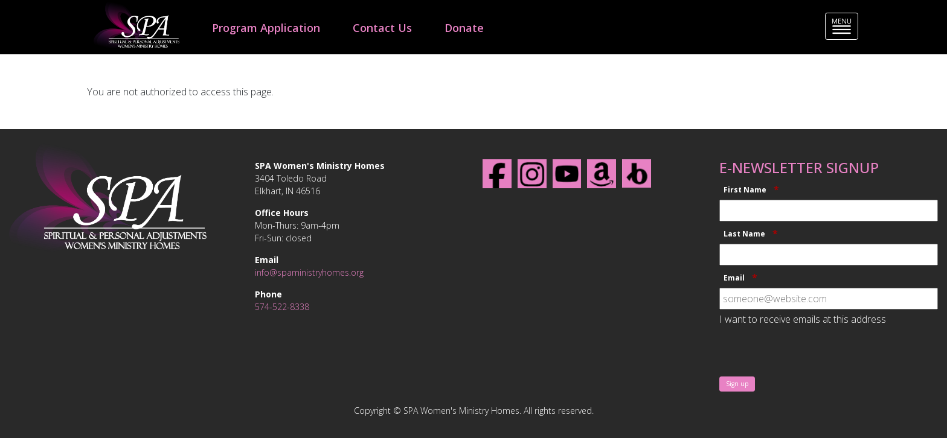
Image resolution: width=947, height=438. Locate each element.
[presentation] (811, 352)
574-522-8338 (282, 307)
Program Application (266, 28)
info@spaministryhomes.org (309, 272)
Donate (464, 28)
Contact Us (382, 28)
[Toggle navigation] (841, 26)
